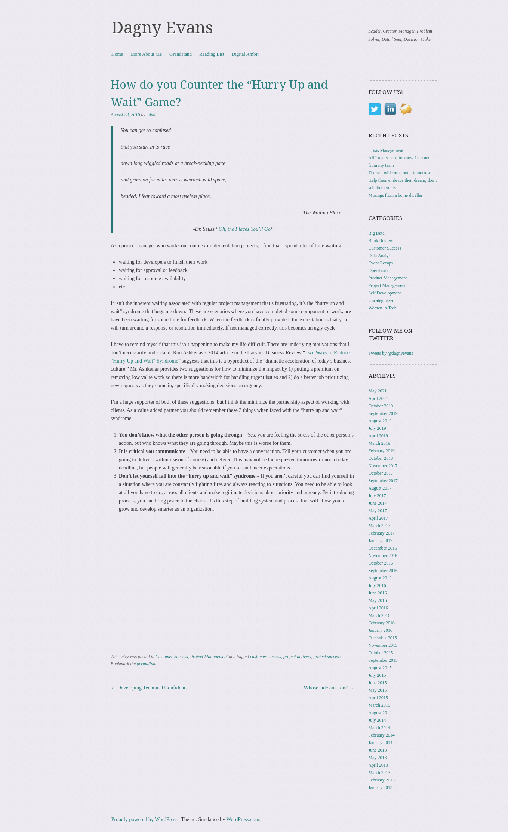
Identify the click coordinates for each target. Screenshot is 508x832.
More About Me (146, 54)
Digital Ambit (245, 54)
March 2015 (379, 705)
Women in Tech (383, 308)
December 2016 (383, 548)
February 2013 (382, 780)
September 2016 (383, 570)
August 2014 (380, 712)
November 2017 (383, 465)
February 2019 (382, 450)
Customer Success (172, 656)
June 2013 (378, 750)
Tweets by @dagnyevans (391, 353)
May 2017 (378, 510)
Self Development (385, 293)
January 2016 (380, 630)
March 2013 (379, 772)
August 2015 (380, 667)
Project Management (209, 656)
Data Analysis (381, 255)
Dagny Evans (162, 27)
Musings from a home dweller (396, 195)
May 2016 (378, 600)
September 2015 (383, 660)
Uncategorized (382, 300)
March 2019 (379, 443)
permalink (146, 663)
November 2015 (383, 645)
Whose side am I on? (329, 688)
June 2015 (378, 682)
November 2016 (383, 555)
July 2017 (377, 495)
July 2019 (377, 428)
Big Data (377, 233)
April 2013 (378, 765)
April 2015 (378, 697)
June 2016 (378, 593)
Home (117, 54)
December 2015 (383, 637)
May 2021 (378, 391)
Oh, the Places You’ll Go (245, 229)
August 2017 (380, 488)
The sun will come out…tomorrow (400, 172)
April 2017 (378, 518)
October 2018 (381, 458)
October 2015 (381, 652)
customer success (265, 656)
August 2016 (380, 578)
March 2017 (379, 525)
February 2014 (382, 735)
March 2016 (379, 615)
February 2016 (382, 622)
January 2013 (380, 787)
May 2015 (378, 690)
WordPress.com (243, 819)
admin (152, 114)
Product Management (388, 278)
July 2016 (377, 585)
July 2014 (377, 720)
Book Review (381, 240)
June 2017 (378, 503)
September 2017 (383, 480)
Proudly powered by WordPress (144, 819)
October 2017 (381, 473)
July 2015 (377, 675)
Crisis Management (386, 150)
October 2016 (381, 563)
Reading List (211, 54)
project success (327, 656)
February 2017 (382, 533)
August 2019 (380, 420)
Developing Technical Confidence (149, 688)
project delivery (297, 656)
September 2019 (383, 413)
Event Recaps (381, 263)
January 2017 (380, 540)
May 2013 (378, 757)
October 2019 (381, 406)
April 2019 (378, 435)
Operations (378, 270)
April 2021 (378, 398)
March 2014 (379, 727)
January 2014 (380, 742)
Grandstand (180, 54)
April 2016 (378, 608)
